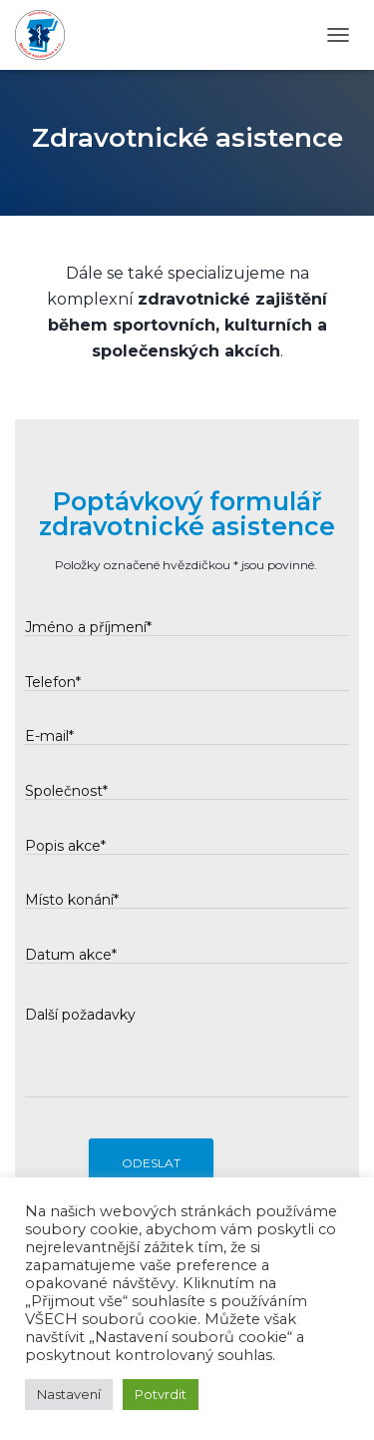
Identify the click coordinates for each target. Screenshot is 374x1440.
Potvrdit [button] (161, 1394)
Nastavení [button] (69, 1394)
